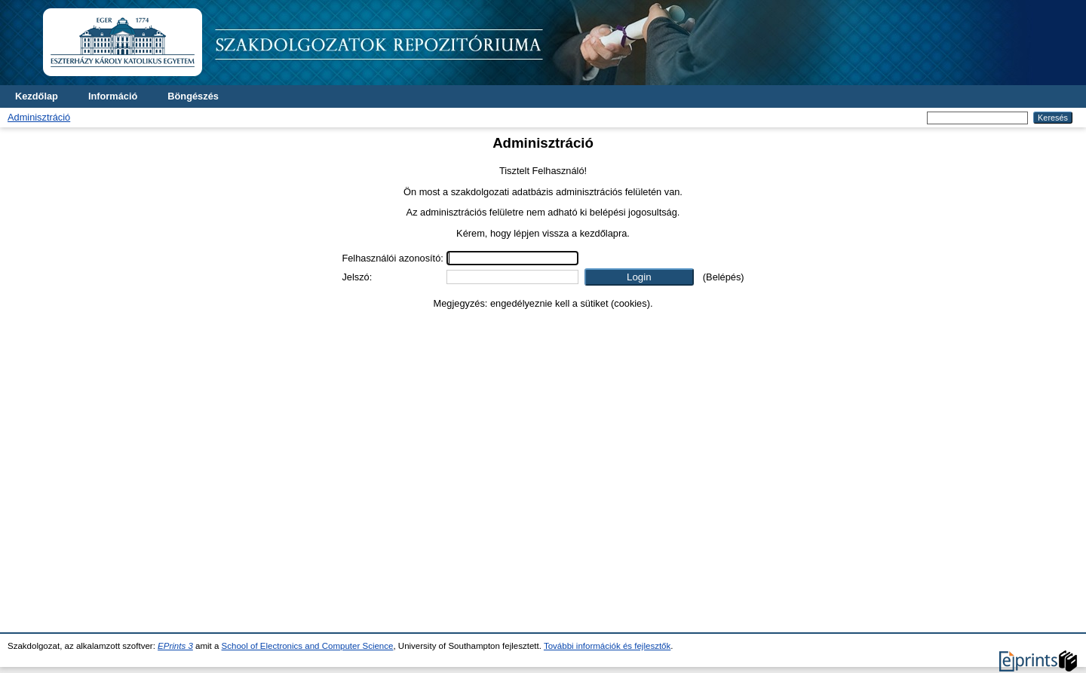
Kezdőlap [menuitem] (36, 96)
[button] (639, 277)
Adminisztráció (39, 117)
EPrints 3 (175, 645)
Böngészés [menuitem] (193, 96)
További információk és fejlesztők (607, 645)
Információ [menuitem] (112, 96)
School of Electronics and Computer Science (308, 645)
